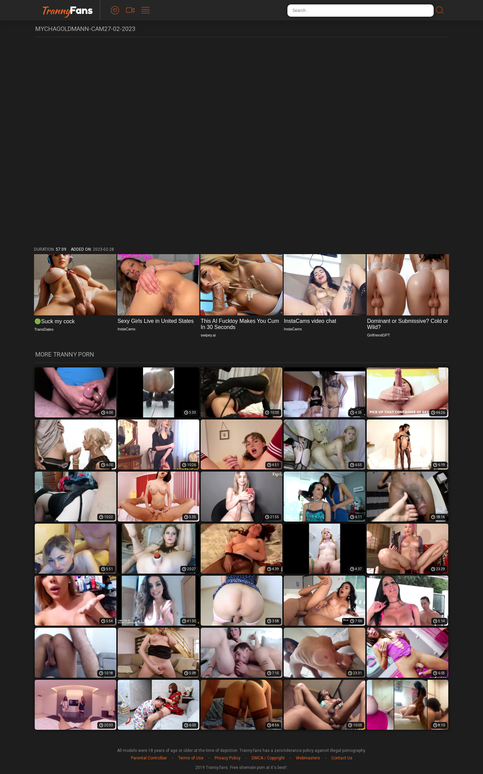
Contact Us (341, 758)
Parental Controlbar (149, 758)
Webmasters (308, 758)
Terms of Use (190, 758)
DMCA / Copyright (268, 758)
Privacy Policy (227, 758)
